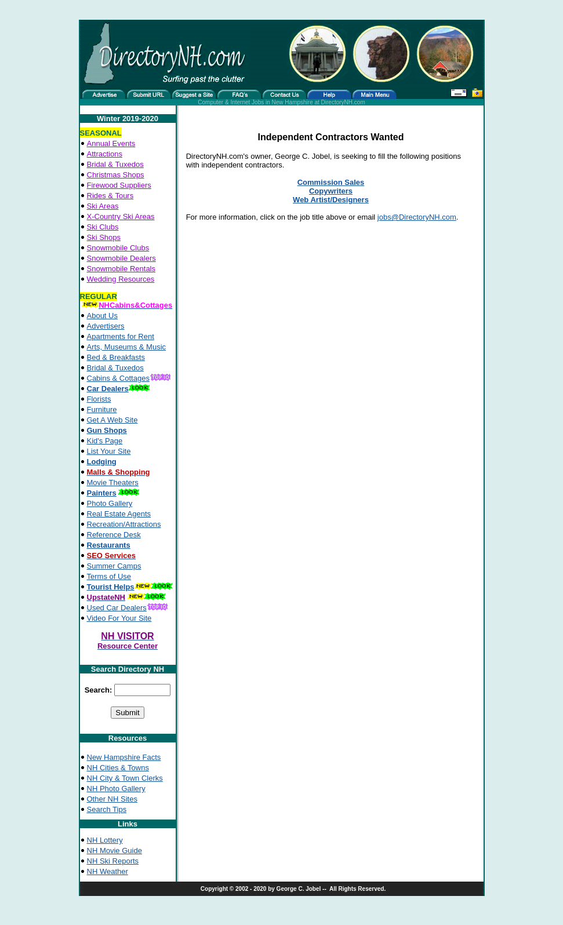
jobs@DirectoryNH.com (416, 217)
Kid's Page (105, 440)
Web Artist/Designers (331, 199)
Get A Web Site (112, 420)
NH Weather (107, 871)
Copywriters (331, 191)
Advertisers (106, 326)
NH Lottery (105, 840)
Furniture (102, 409)
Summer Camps (114, 566)
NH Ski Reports (113, 861)
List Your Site (109, 451)
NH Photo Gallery (116, 788)
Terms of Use (109, 576)
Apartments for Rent (120, 336)
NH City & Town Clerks (125, 778)
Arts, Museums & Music (126, 347)
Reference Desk (114, 534)
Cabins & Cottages (118, 378)
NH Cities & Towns (118, 767)
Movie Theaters (113, 482)
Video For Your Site (119, 618)
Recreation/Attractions (124, 524)
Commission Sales (331, 182)
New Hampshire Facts (124, 757)
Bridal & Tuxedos (115, 367)
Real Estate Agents (119, 513)
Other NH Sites (112, 799)
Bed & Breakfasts (116, 357)
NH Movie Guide (114, 850)
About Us (102, 315)
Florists (99, 399)
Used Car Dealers (117, 607)
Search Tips (107, 809)
